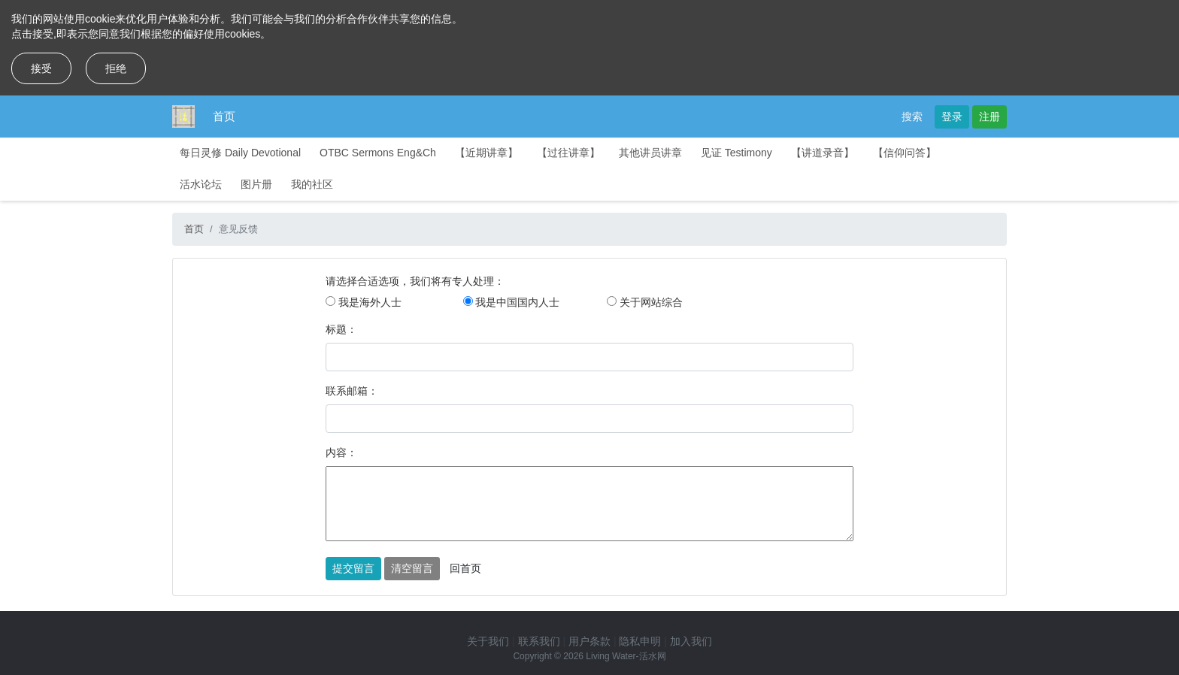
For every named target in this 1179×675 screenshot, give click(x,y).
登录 (951, 116)
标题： (341, 329)
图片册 (256, 184)
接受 (41, 68)
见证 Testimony (736, 153)
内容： (341, 452)
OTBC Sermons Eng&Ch (378, 153)
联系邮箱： (352, 391)
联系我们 (539, 641)
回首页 (465, 568)
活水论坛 (201, 184)
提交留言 (353, 568)
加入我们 (691, 641)
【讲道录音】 (822, 153)
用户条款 (589, 641)
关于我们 (488, 641)
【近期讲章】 (486, 153)
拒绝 (115, 68)
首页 (224, 116)
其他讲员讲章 (650, 153)
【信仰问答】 (904, 153)
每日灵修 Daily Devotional (240, 153)
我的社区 (312, 184)
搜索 (912, 116)
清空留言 (412, 568)
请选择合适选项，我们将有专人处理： (415, 281)
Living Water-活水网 (625, 656)
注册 (989, 116)
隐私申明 (640, 641)
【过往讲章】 (568, 153)
